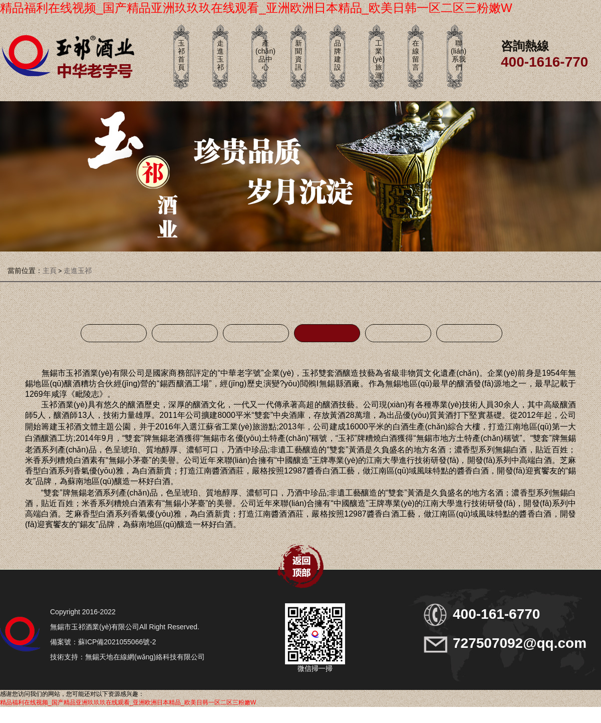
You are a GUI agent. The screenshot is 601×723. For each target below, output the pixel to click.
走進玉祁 (78, 271)
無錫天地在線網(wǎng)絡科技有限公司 (145, 657)
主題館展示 (185, 333)
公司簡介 (327, 333)
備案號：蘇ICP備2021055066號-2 (103, 642)
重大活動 (256, 333)
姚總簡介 (398, 333)
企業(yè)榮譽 (114, 333)
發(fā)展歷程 (469, 333)
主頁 (50, 271)
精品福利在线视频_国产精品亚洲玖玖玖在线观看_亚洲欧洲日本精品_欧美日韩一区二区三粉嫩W (256, 8)
